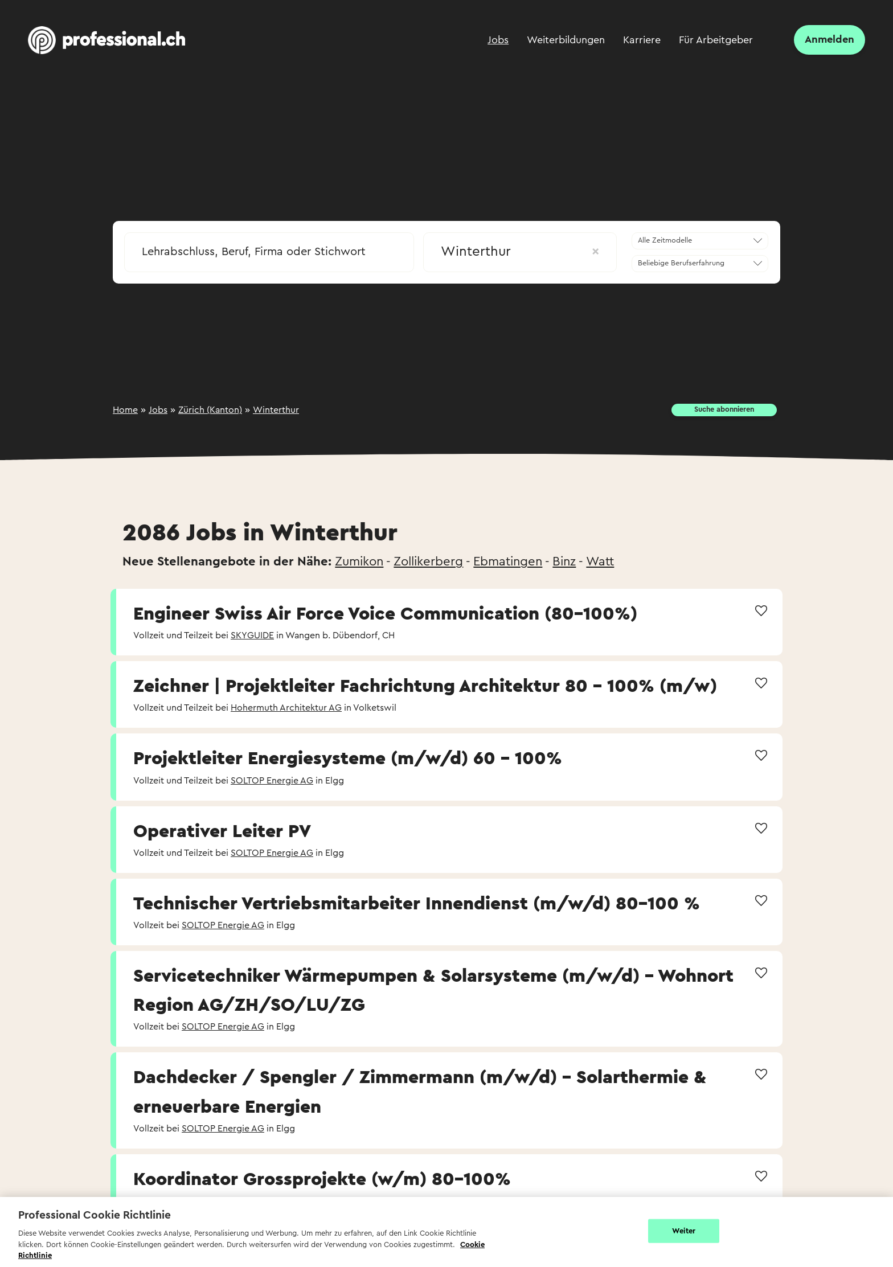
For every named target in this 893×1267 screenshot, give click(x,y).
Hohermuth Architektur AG (286, 707)
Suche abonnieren (724, 409)
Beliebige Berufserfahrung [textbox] (681, 263)
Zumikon (359, 561)
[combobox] (269, 248)
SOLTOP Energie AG (272, 780)
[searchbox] (269, 251)
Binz (564, 561)
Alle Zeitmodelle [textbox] (665, 240)
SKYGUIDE (252, 635)
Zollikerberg (428, 561)
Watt (600, 561)
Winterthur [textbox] (520, 251)
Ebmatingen (507, 561)
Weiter (683, 1231)
